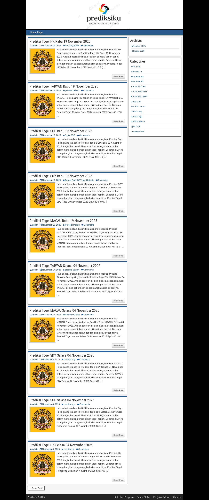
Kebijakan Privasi (161, 497)
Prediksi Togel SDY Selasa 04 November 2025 (62, 355)
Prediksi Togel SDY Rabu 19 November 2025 (61, 176)
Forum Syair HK (138, 86)
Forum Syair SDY (73, 180)
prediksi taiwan (72, 90)
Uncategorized (72, 45)
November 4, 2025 (51, 359)
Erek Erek (135, 66)
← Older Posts (36, 488)
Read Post (118, 76)
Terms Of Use (143, 497)
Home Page (36, 32)
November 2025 (138, 46)
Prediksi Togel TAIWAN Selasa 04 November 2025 (65, 266)
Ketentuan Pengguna (124, 497)
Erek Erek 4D (137, 81)
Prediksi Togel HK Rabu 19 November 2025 (60, 41)
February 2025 (138, 51)
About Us (177, 497)
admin (35, 45)
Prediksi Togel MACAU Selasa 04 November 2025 (64, 310)
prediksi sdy (88, 180)
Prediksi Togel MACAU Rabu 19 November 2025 (63, 221)
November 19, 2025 (51, 45)
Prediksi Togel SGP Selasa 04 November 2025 (62, 400)
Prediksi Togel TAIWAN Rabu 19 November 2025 (64, 86)
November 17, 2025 (51, 270)
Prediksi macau (72, 225)
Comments (88, 45)
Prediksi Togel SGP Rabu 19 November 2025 (61, 131)
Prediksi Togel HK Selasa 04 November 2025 (61, 445)
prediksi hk (69, 449)
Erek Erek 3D (137, 76)
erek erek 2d (137, 71)
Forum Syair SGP (139, 96)
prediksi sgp (69, 404)
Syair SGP (70, 135)
